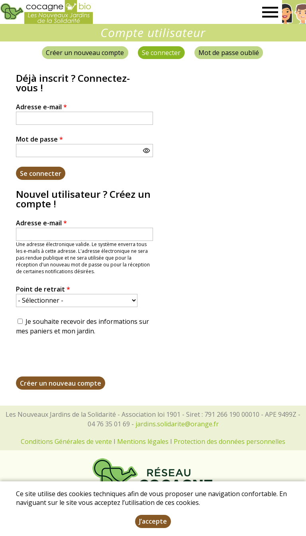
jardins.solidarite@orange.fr (177, 424)
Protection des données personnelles (229, 441)
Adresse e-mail (41, 106)
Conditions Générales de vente (66, 441)
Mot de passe (39, 139)
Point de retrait (43, 289)
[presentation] (76, 360)
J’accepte (153, 521)
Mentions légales (143, 441)
